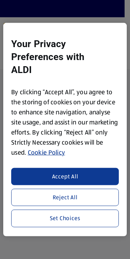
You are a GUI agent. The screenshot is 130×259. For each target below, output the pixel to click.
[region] (65, 129)
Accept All (65, 176)
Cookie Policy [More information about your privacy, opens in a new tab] (46, 152)
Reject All (65, 197)
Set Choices (65, 218)
